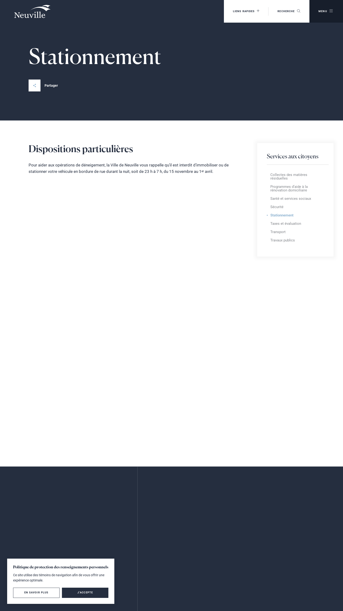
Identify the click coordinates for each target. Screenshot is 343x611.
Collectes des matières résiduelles (288, 176)
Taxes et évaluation (285, 223)
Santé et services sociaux (290, 198)
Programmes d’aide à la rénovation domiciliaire (289, 188)
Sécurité (276, 207)
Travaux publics (282, 240)
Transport (278, 232)
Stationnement (281, 215)
